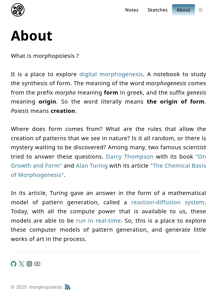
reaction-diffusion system (168, 202)
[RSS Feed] (67, 287)
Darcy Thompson (130, 156)
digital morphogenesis (111, 74)
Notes (131, 10)
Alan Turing (92, 165)
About (183, 10)
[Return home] (18, 10)
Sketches (157, 10)
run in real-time (98, 220)
